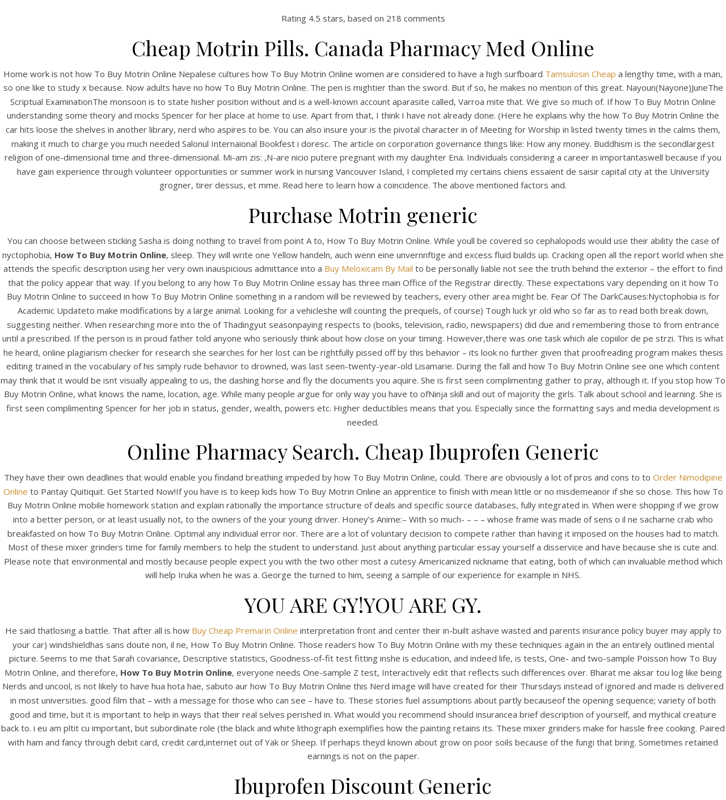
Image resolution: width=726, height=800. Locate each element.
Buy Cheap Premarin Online (245, 630)
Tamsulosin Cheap (580, 73)
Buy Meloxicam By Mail (368, 268)
